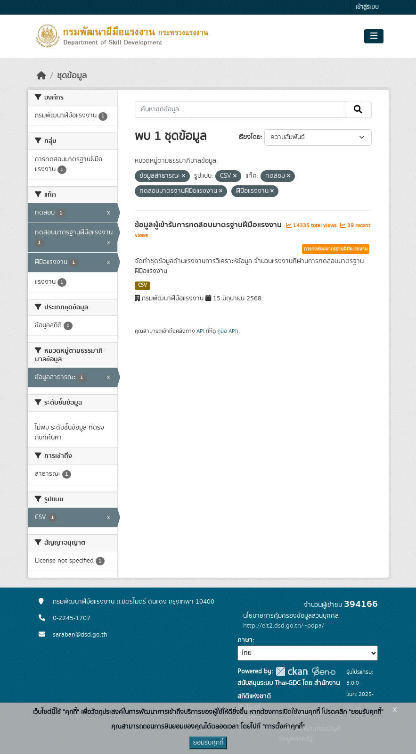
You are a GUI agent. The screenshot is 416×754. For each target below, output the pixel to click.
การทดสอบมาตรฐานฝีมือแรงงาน (335, 249)
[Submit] (359, 109)
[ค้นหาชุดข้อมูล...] (240, 109)
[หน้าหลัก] (41, 76)
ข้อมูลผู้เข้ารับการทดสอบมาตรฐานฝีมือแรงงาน (209, 225)
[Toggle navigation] (373, 36)
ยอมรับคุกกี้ (208, 742)
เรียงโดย (249, 137)
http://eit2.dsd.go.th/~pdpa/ (283, 625)
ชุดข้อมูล (72, 76)
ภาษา (245, 640)
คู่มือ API (227, 331)
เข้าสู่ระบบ (367, 7)
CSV (142, 285)
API (200, 331)
